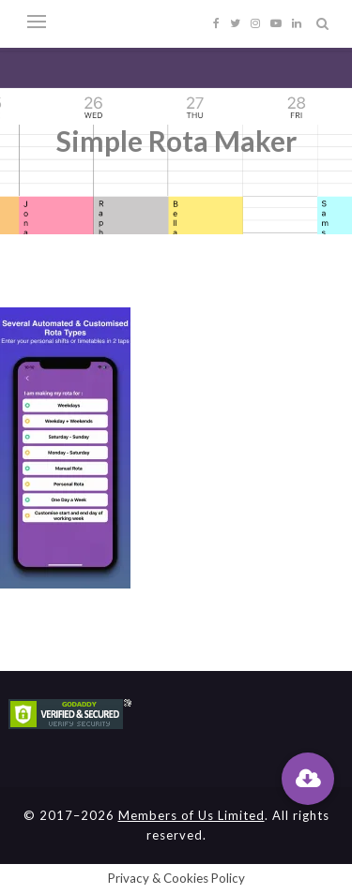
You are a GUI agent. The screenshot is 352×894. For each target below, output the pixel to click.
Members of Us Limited (191, 815)
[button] (308, 778)
